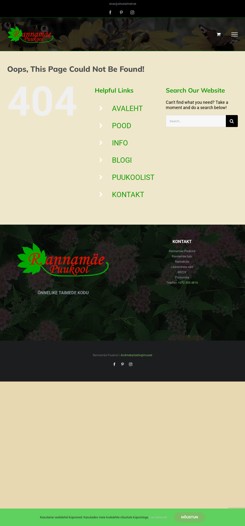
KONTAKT (128, 194)
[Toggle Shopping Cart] (219, 34)
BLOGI (122, 160)
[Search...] (196, 121)
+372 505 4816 (188, 282)
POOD (121, 126)
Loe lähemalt (158, 517)
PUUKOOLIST (133, 177)
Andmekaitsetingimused (136, 355)
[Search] (232, 121)
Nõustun (189, 517)
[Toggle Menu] (234, 34)
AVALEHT (127, 108)
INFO (120, 143)
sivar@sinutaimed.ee (122, 4)
